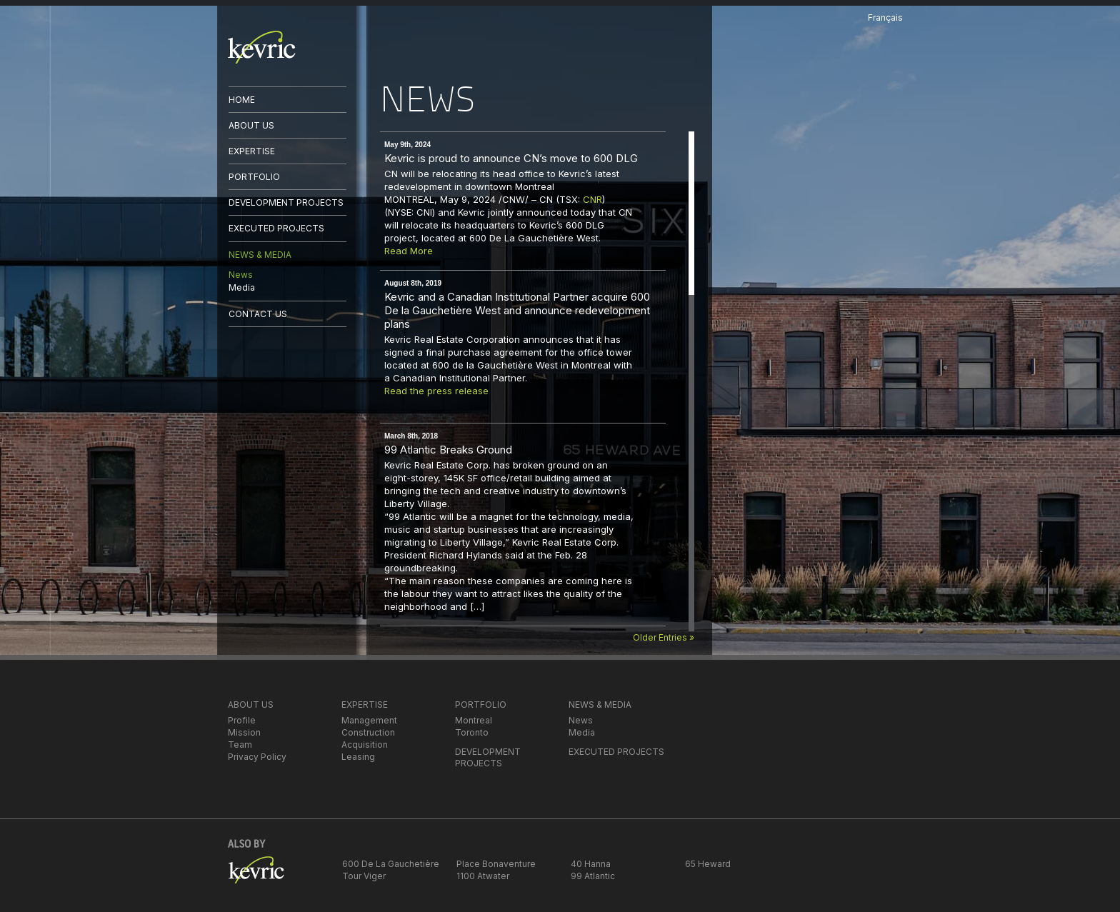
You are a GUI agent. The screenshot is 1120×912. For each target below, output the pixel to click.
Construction (368, 732)
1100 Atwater (482, 876)
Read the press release (436, 390)
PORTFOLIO (254, 176)
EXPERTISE (252, 151)
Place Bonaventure (496, 863)
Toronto (472, 732)
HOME (242, 99)
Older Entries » (663, 637)
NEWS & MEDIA (260, 254)
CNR (592, 199)
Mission (244, 732)
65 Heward (708, 863)
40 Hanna (591, 863)
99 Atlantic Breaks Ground (448, 449)
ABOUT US (251, 125)
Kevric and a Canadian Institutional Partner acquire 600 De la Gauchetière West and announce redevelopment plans (517, 310)
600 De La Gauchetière (390, 863)
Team (240, 744)
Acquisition (364, 744)
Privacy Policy (257, 756)
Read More (408, 250)
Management (369, 720)
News (241, 274)
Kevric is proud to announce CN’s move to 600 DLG (511, 158)
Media (242, 287)
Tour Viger (364, 876)
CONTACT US (258, 314)
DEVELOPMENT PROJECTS (286, 202)
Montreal (473, 720)
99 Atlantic (593, 876)
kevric (262, 47)
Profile (242, 720)
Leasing (358, 756)
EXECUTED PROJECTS (276, 228)
